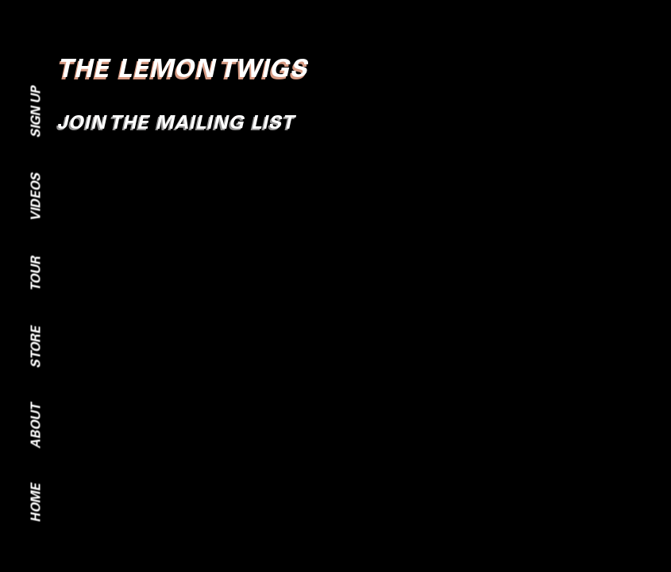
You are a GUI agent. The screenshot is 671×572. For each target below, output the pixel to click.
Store (35, 348)
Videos (35, 197)
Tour (35, 274)
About (35, 426)
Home (35, 503)
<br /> (335, 277)
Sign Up (35, 112)
